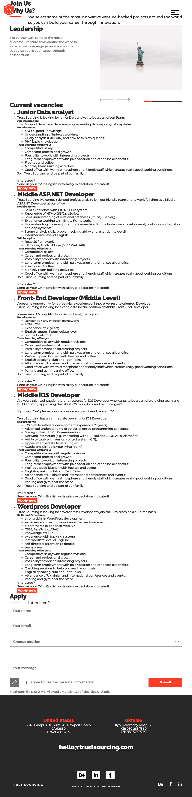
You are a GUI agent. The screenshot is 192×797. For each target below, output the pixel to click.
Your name (22, 611)
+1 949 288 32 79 (58, 732)
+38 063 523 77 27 (133, 732)
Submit (165, 682)
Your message (25, 668)
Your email (22, 626)
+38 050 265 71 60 (134, 728)
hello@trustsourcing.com (96, 747)
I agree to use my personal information (61, 682)
